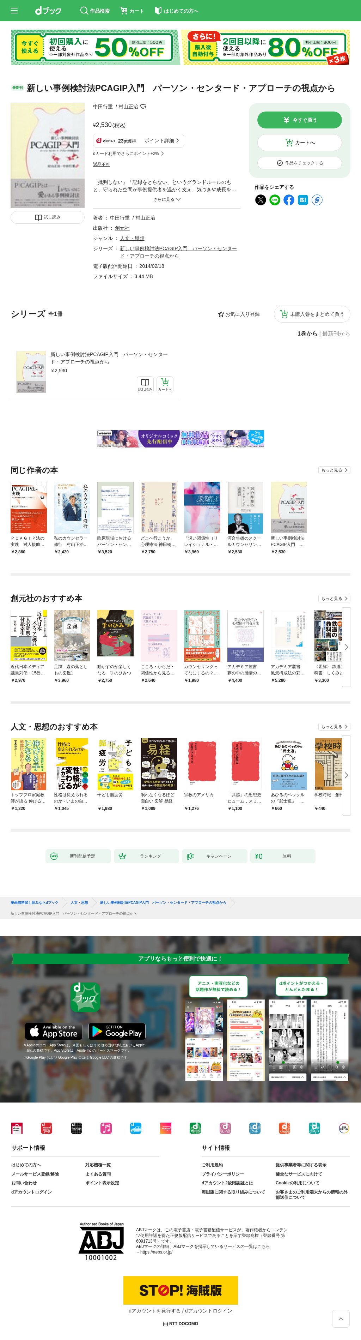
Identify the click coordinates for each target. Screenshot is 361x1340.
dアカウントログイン (31, 1192)
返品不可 (101, 164)
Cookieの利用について (297, 1182)
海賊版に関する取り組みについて (233, 1192)
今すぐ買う (305, 120)
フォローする (143, 106)
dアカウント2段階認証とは (227, 1182)
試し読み (52, 217)
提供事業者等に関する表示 (301, 1164)
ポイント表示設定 (102, 1182)
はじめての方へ (26, 1164)
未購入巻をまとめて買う (317, 314)
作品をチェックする (304, 163)
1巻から (308, 334)
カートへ (305, 142)
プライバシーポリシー (223, 1174)
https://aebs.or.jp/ (156, 1252)
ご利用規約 (212, 1164)
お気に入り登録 (242, 314)
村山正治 (128, 106)
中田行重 (103, 106)
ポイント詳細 (159, 140)
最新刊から (336, 334)
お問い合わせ (24, 1182)
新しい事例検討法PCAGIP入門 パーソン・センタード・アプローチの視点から (109, 358)
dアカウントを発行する (155, 1311)
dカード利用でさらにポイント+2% (126, 153)
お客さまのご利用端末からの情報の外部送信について (312, 1195)
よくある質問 (98, 1174)
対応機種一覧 (98, 1164)
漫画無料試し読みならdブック (35, 903)
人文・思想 (132, 238)
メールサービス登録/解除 (35, 1174)
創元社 (122, 228)
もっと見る (331, 470)
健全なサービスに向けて (299, 1174)
